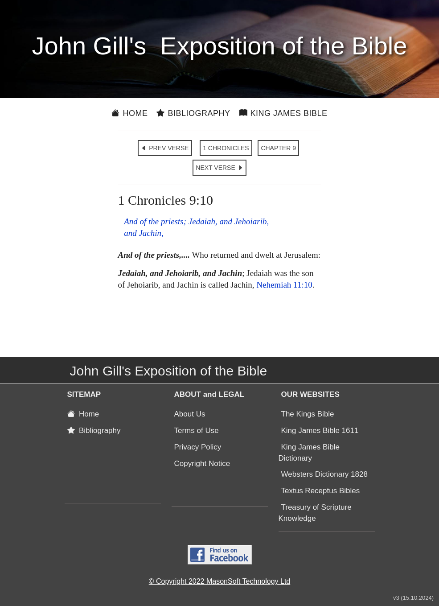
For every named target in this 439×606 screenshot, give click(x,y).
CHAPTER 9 (278, 148)
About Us (189, 414)
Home (129, 113)
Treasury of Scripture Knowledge (315, 513)
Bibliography (193, 113)
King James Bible (283, 113)
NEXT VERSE (219, 167)
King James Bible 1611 (320, 430)
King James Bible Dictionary (309, 452)
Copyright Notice (202, 463)
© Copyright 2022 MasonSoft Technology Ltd (219, 581)
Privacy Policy (198, 447)
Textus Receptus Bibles (320, 490)
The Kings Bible (307, 414)
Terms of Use (196, 430)
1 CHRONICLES (226, 148)
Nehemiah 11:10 (284, 284)
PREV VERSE (165, 148)
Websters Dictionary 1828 (324, 474)
